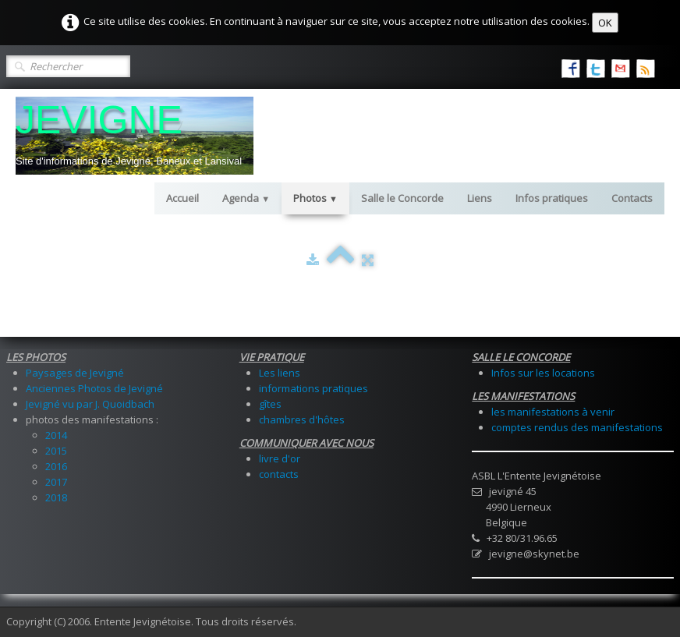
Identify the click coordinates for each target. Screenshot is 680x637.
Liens (479, 198)
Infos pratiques (551, 198)
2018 (56, 497)
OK (605, 23)
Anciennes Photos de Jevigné (94, 388)
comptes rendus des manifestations (577, 427)
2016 (56, 466)
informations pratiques (313, 388)
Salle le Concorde (402, 198)
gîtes (270, 404)
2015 (56, 451)
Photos (315, 198)
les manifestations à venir (552, 412)
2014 (56, 435)
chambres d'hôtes (302, 419)
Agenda (246, 198)
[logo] (134, 136)
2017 (56, 482)
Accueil (182, 198)
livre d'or (279, 458)
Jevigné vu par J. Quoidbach (90, 404)
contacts (279, 474)
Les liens (279, 373)
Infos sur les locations (543, 373)
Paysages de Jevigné (75, 373)
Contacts (632, 198)
